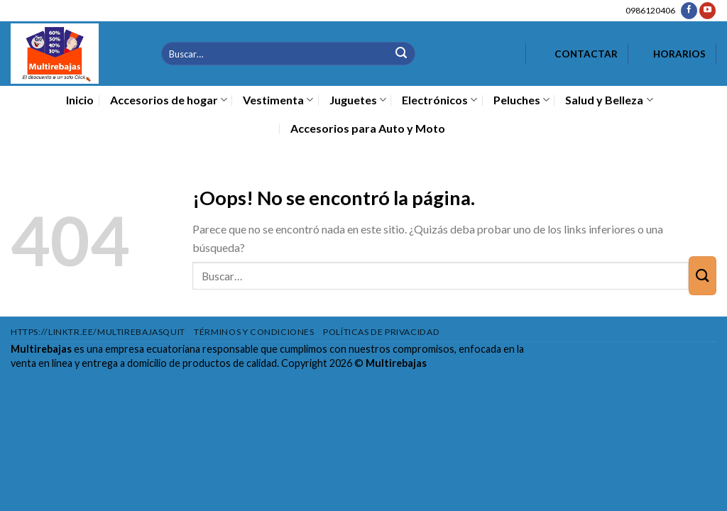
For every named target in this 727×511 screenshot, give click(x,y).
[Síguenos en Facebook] (689, 10)
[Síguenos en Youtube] (707, 10)
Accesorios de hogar (168, 100)
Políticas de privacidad (381, 331)
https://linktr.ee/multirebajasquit (98, 331)
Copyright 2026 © (354, 363)
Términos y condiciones (254, 331)
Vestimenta (278, 100)
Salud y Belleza (608, 100)
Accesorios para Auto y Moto (367, 128)
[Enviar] (401, 53)
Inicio (80, 99)
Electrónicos (439, 100)
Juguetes (357, 100)
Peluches (521, 100)
